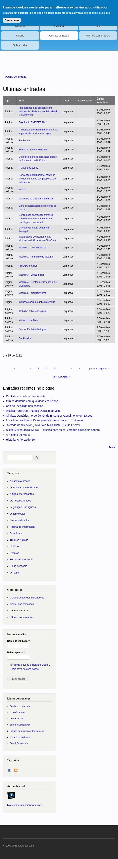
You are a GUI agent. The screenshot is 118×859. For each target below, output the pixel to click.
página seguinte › (99, 368)
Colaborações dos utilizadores (27, 597)
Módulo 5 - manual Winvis (32, 293)
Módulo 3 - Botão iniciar (31, 274)
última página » (61, 376)
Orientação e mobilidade (24, 487)
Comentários (85, 100)
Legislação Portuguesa (23, 507)
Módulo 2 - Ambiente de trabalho (36, 256)
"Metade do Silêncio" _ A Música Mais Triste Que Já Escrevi (43, 425)
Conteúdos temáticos (22, 604)
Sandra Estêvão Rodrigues (33, 329)
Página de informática (22, 526)
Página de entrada (15, 76)
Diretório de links (19, 520)
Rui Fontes (24, 140)
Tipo (7, 100)
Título (22, 100)
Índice (22, 189)
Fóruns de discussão (22, 559)
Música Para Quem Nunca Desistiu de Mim (33, 410)
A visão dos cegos (28, 167)
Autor (66, 100)
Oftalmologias (17, 513)
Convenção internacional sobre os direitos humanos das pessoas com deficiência (37, 179)
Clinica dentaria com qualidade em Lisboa (32, 401)
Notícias (20, 25)
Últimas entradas (59, 35)
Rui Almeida (25, 338)
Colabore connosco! (20, 706)
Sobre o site (20, 45)
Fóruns (20, 35)
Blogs (98, 25)
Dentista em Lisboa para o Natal (26, 396)
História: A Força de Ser (21, 439)
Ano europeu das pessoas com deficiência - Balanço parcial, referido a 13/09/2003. (38, 111)
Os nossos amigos (20, 500)
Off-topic (14, 572)
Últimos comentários (98, 35)
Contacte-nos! (17, 718)
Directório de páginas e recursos (36, 198)
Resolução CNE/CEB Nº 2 (33, 122)
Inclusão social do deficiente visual (37, 302)
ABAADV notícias (28, 265)
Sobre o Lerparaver (20, 724)
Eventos (59, 25)
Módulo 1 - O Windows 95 (32, 247)
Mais (112, 447)
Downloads (16, 533)
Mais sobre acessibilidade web (24, 805)
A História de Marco (18, 434)
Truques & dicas (19, 539)
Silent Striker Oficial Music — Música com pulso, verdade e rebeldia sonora (53, 430)
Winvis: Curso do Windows (33, 149)
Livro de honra (17, 712)
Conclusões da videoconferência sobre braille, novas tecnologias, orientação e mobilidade (36, 219)
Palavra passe (16, 652)
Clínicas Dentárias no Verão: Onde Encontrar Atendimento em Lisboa (49, 415)
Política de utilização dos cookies (27, 731)
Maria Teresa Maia (28, 320)
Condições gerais (19, 743)
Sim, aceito (12, 19)
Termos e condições (20, 737)
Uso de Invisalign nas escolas (24, 406)
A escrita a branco (20, 481)
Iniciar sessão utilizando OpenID (32, 664)
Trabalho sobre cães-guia (32, 311)
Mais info (104, 12)
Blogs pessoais (18, 565)
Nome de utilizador (18, 641)
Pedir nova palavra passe (24, 668)
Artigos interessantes (22, 493)
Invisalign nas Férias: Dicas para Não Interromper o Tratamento (45, 420)
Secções (13, 473)
